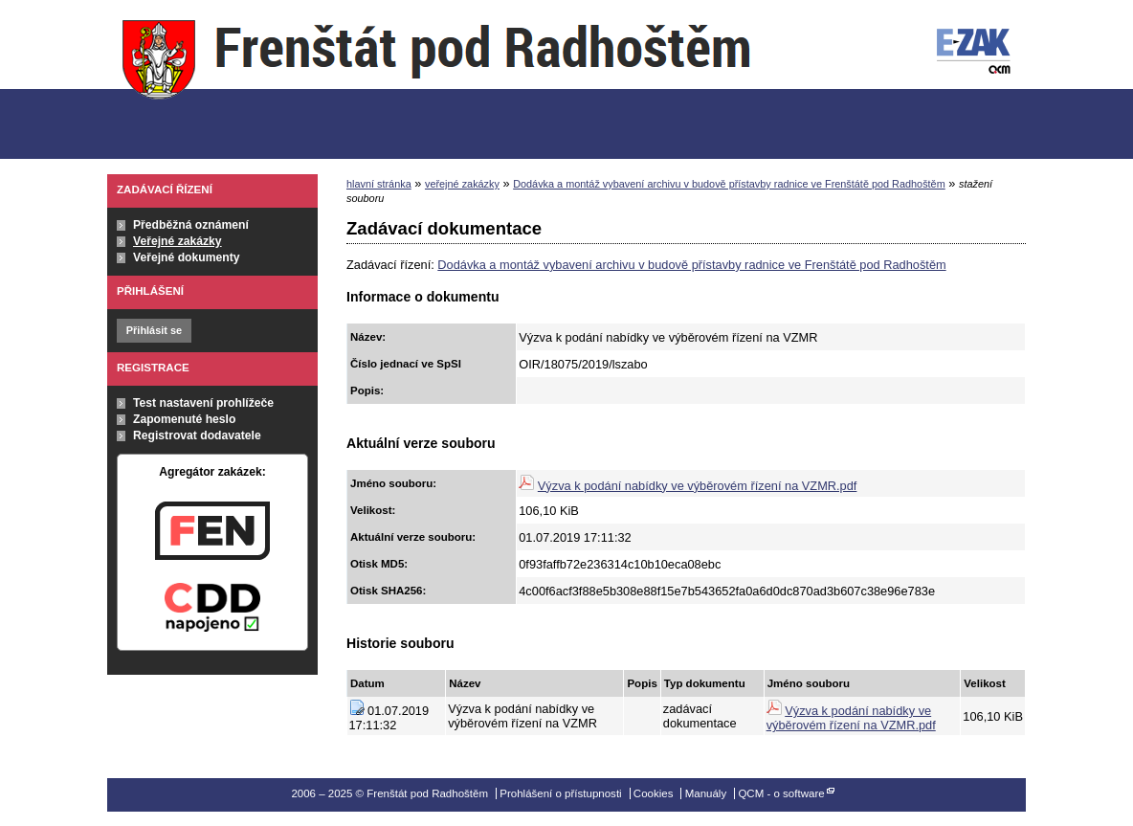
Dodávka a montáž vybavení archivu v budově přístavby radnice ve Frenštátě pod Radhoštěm (729, 184)
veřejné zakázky (462, 184)
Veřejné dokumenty (186, 257)
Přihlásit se (154, 330)
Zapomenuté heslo (184, 419)
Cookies (653, 793)
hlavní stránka (378, 184)
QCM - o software (781, 793)
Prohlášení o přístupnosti (560, 793)
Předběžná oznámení (191, 225)
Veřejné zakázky (177, 241)
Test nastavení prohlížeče (203, 403)
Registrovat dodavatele (197, 435)
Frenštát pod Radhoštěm (436, 80)
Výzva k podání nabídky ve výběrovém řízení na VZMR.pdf (697, 486)
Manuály (706, 793)
